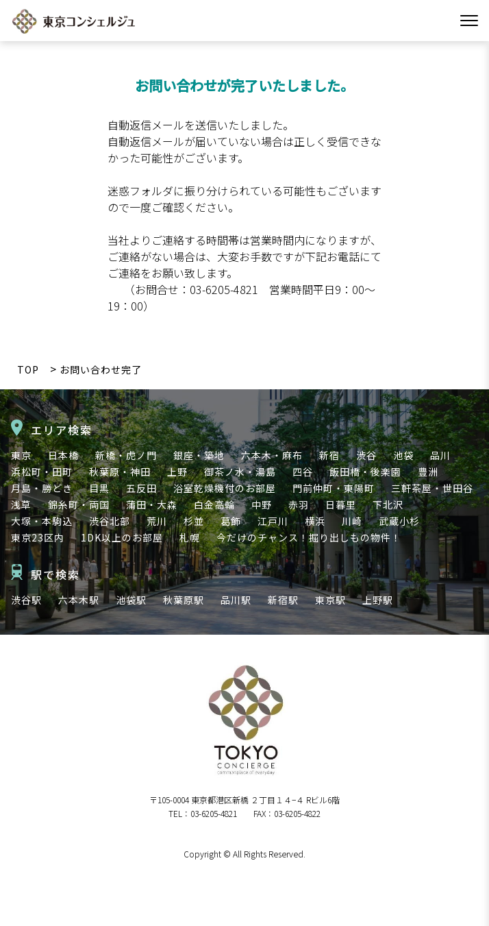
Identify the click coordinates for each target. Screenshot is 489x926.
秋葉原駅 (183, 600)
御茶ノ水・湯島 (240, 471)
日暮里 (340, 504)
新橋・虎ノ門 (126, 455)
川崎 (352, 521)
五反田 (141, 488)
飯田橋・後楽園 (365, 471)
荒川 (157, 521)
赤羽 (298, 504)
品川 (440, 455)
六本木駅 (78, 600)
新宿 (329, 455)
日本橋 (63, 455)
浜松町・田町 (42, 471)
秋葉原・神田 (120, 471)
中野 (261, 504)
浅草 (21, 504)
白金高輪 (214, 504)
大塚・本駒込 (42, 521)
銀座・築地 (199, 455)
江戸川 (273, 521)
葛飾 (231, 521)
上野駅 (377, 600)
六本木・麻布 (272, 455)
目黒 (99, 488)
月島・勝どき (42, 488)
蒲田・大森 (151, 504)
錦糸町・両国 (79, 504)
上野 (177, 471)
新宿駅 (283, 600)
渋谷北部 (109, 521)
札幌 (189, 537)
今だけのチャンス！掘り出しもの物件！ (308, 537)
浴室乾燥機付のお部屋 (224, 488)
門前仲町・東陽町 (333, 488)
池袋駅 (131, 600)
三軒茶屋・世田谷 (432, 488)
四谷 (302, 471)
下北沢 (388, 504)
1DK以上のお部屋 (122, 537)
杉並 (194, 521)
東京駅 (330, 600)
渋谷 (366, 455)
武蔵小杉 (399, 521)
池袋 (403, 455)
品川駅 (236, 600)
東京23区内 (37, 537)
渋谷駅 (26, 600)
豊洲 (428, 471)
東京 (21, 455)
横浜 (315, 521)
